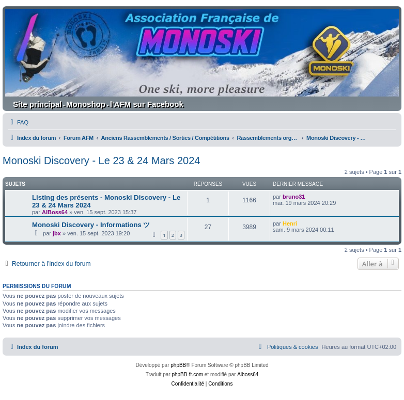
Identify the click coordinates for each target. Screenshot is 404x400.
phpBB (178, 365)
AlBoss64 (55, 212)
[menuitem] (18, 122)
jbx (57, 233)
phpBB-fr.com (187, 374)
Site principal (37, 104)
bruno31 (294, 197)
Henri (290, 223)
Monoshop (85, 104)
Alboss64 (247, 374)
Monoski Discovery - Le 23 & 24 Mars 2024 (101, 160)
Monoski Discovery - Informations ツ (91, 225)
